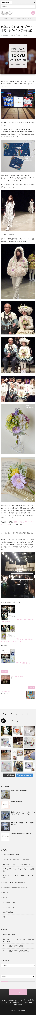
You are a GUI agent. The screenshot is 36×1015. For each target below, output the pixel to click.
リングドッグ (7, 1002)
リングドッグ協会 (8, 912)
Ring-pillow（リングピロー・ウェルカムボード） (16, 864)
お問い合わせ (18, 1004)
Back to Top (18, 993)
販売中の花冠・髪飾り (9, 934)
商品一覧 (31, 1000)
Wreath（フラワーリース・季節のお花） (14, 882)
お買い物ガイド (18, 1002)
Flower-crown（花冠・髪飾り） (12, 854)
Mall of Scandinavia (17, 676)
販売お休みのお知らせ (17, 801)
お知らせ (13, 35)
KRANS (23, 1010)
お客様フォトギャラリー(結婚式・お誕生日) (15, 887)
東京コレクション (22, 35)
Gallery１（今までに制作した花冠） (13, 946)
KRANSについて (13, 1000)
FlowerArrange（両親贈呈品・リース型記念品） (16, 859)
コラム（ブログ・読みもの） (11, 902)
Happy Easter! (5, 691)
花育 (4, 917)
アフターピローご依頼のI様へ (19, 790)
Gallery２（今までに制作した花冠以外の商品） (16, 951)
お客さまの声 (29, 1002)
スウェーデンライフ (8, 907)
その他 (5, 897)
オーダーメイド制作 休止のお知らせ (21, 833)
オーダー (23, 1000)
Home (4, 1000)
